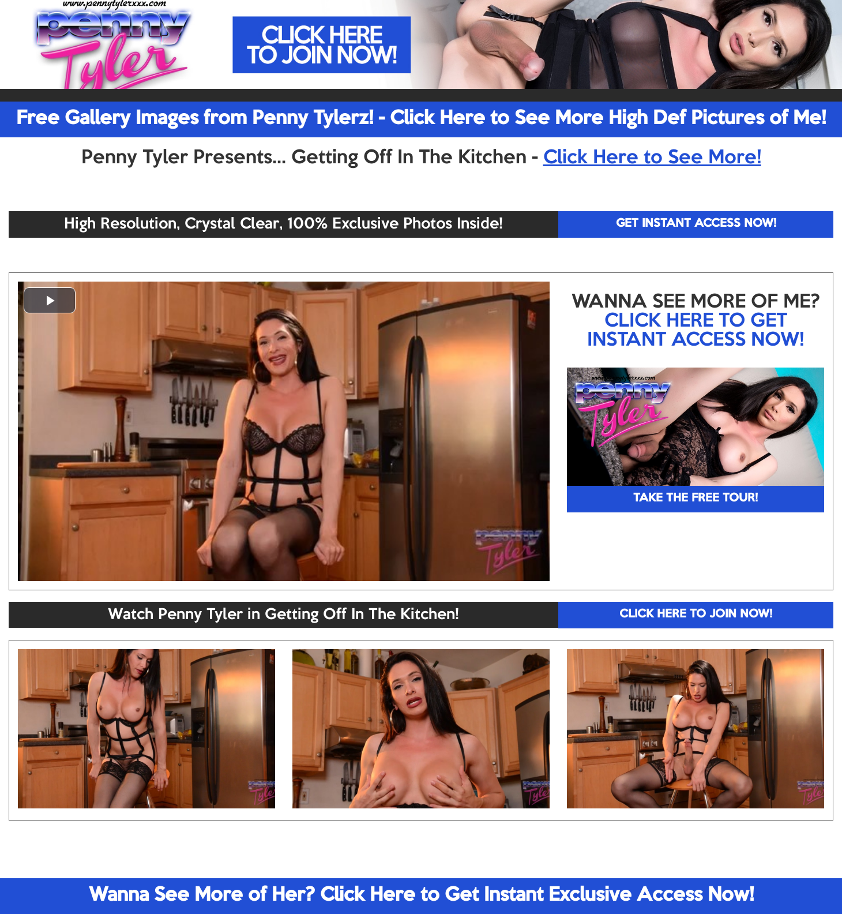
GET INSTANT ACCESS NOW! (696, 224)
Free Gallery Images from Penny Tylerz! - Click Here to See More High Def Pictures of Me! (421, 119)
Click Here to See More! (652, 158)
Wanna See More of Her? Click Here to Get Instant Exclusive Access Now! (421, 895)
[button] (50, 300)
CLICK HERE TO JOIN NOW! (695, 614)
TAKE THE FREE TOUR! (695, 498)
